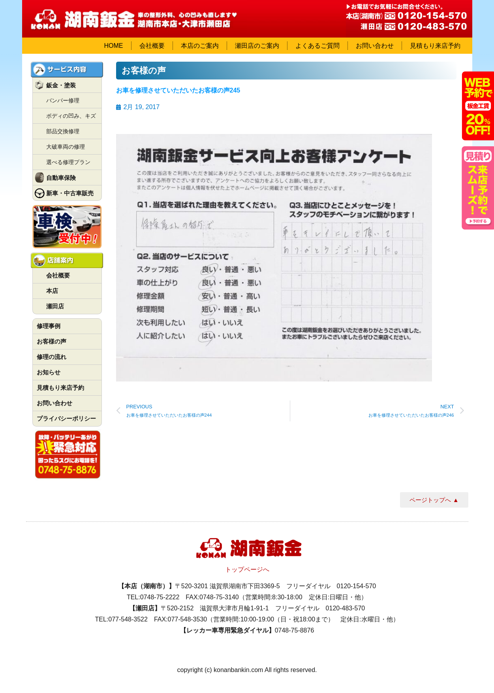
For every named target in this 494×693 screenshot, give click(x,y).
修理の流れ (51, 356)
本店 (52, 290)
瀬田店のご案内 (257, 45)
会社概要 (152, 45)
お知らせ (48, 372)
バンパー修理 (62, 100)
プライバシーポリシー (66, 418)
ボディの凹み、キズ (71, 116)
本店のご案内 (200, 45)
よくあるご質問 (317, 45)
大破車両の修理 (65, 147)
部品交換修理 (62, 131)
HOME (113, 45)
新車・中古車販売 (70, 193)
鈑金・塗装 (61, 85)
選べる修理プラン (68, 162)
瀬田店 (55, 306)
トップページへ (247, 569)
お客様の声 (51, 341)
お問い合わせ (375, 45)
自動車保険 (61, 177)
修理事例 (48, 326)
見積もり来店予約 (435, 45)
